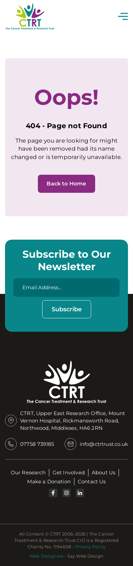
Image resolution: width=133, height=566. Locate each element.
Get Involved (69, 472)
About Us (103, 472)
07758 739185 (37, 444)
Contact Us (92, 481)
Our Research (28, 472)
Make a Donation (49, 481)
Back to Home (66, 183)
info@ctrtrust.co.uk (104, 444)
